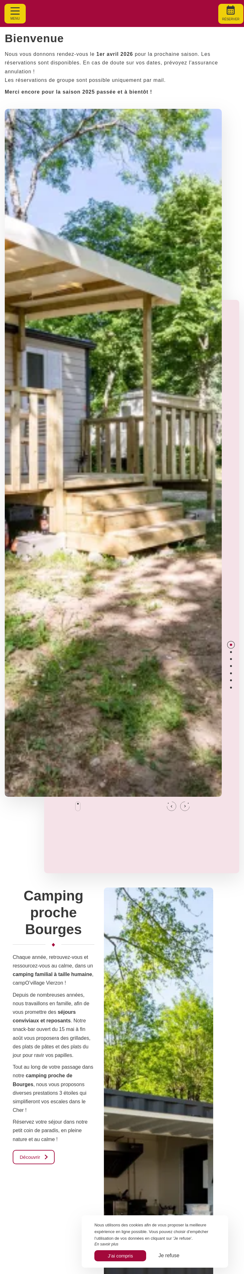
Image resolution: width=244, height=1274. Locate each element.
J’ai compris (120, 1255)
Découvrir (34, 1157)
